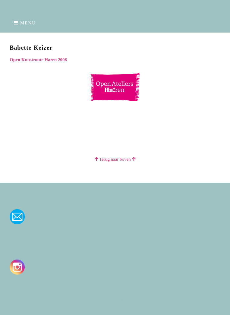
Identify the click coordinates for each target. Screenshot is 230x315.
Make (104, 299)
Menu (28, 22)
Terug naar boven (115, 159)
